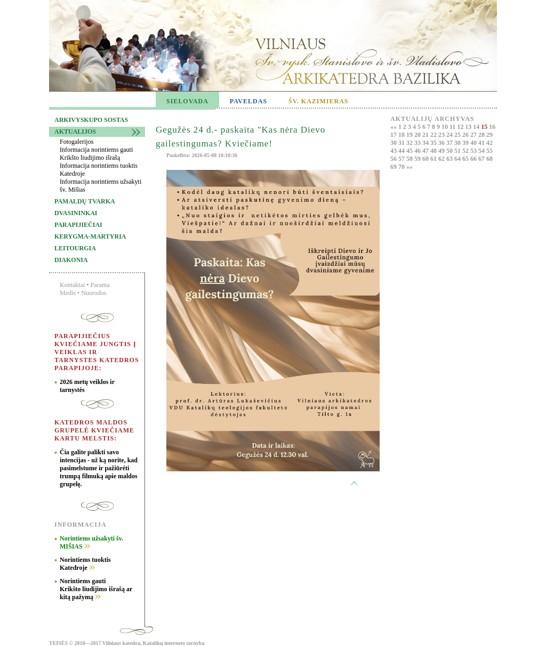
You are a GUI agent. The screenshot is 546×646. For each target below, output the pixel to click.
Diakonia (71, 260)
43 (394, 150)
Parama (100, 285)
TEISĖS (58, 643)
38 (458, 142)
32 (410, 142)
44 (402, 150)
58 (410, 158)
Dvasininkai (75, 213)
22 (434, 134)
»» (409, 166)
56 (394, 158)
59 (418, 158)
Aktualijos (75, 131)
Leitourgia (75, 248)
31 (402, 142)
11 (453, 126)
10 (445, 126)
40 (474, 142)
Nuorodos (93, 293)
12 (461, 126)
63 (450, 158)
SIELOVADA (187, 101)
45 (410, 150)
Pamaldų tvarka (84, 201)
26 (466, 134)
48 (434, 150)
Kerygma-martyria (90, 236)
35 (434, 142)
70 (402, 166)
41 (482, 142)
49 (442, 150)
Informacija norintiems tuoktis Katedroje (99, 169)
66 (474, 158)
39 (466, 142)
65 (466, 158)
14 (477, 126)
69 (394, 166)
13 (469, 126)
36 (442, 142)
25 (458, 134)
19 (410, 134)
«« (394, 126)
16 (492, 126)
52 (466, 150)
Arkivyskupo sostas (91, 120)
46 (418, 150)
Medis (68, 293)
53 (474, 150)
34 (426, 142)
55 (489, 150)
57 (402, 158)
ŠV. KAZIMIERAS (318, 101)
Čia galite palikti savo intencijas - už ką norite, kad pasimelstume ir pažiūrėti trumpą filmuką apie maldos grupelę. (99, 468)
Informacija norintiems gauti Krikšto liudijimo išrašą (96, 153)
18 (402, 134)
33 (418, 142)
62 (442, 158)
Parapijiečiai (78, 224)
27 (474, 134)
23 (442, 134)
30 (394, 142)
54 (482, 150)
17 (394, 134)
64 (458, 158)
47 (426, 150)
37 (450, 142)
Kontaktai (72, 285)
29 (489, 134)
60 (426, 158)
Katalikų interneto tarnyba (174, 643)
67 (482, 158)
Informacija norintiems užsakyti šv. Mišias (100, 185)
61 (434, 158)
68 (489, 158)
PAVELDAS (248, 101)
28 (482, 134)
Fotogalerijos (76, 141)
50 (450, 150)
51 (458, 150)
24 (450, 134)
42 (489, 142)
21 (426, 134)
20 (418, 134)
